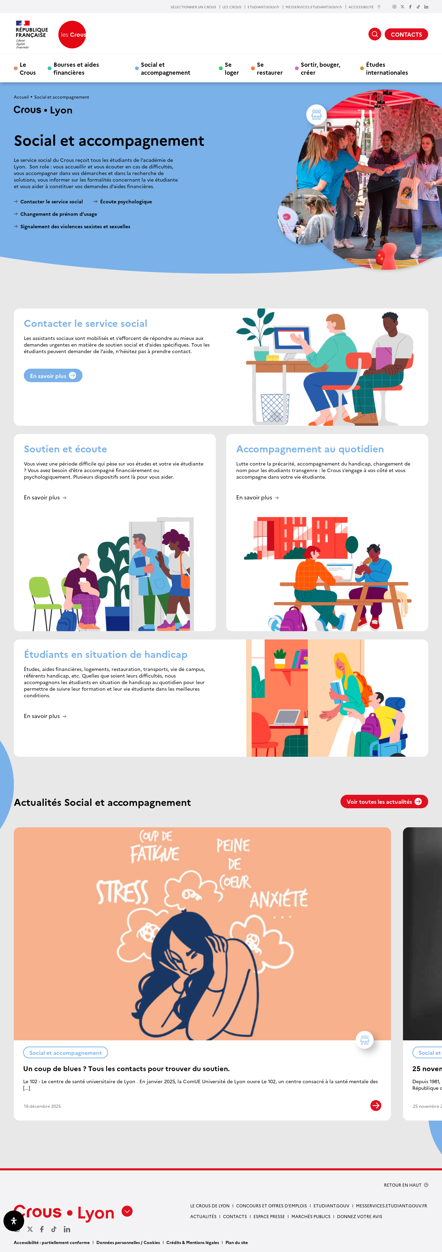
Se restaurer (270, 68)
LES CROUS (231, 7)
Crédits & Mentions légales (192, 1242)
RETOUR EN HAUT (403, 1185)
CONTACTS (406, 34)
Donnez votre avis (359, 1216)
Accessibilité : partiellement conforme (52, 1242)
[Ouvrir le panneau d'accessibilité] (13, 1220)
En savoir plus (53, 375)
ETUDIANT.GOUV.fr (263, 7)
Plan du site (236, 1242)
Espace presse (269, 1216)
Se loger (232, 68)
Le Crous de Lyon (210, 1205)
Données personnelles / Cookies (128, 1242)
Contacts (235, 1216)
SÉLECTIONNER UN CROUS (193, 7)
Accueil (21, 97)
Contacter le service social (51, 201)
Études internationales (387, 68)
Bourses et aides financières (76, 68)
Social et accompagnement (165, 68)
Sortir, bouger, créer (320, 68)
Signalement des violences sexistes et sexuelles (75, 226)
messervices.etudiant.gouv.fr (391, 1205)
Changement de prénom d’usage (58, 214)
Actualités (203, 1216)
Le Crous (28, 68)
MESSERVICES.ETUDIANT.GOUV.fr (314, 7)
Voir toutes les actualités (384, 801)
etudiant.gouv (331, 1205)
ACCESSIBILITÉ (364, 7)
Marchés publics (310, 1216)
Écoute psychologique (126, 201)
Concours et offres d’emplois (271, 1205)
